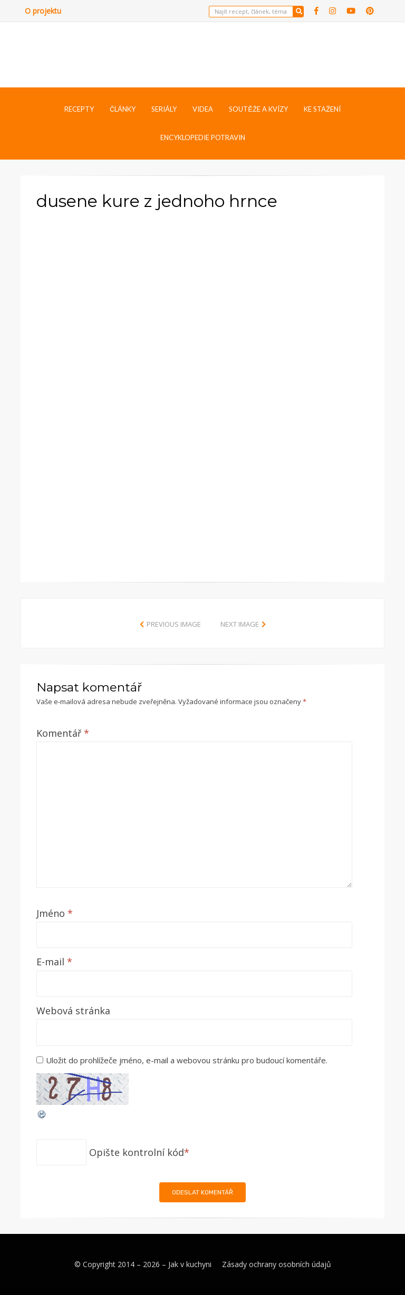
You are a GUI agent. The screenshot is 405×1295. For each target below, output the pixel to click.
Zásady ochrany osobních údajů (276, 1264)
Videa (202, 109)
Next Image (239, 624)
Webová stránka (73, 1010)
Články (123, 109)
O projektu (43, 11)
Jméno (54, 913)
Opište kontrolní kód (136, 1152)
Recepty (79, 109)
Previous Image (174, 624)
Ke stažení (322, 109)
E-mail (54, 961)
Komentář (62, 733)
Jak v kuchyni (189, 1264)
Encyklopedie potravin (202, 137)
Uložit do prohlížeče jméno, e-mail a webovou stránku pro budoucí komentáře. (186, 1060)
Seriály (164, 109)
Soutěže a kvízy (258, 109)
